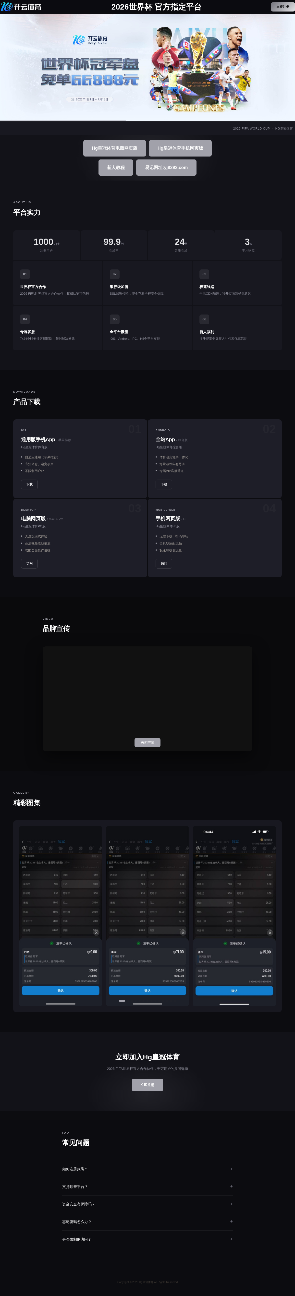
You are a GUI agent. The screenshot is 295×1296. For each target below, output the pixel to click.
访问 (29, 563)
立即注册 (283, 7)
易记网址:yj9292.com (166, 167)
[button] (122, 1001)
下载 (29, 484)
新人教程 (116, 167)
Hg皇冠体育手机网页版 (180, 148)
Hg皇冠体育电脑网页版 (114, 148)
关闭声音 (147, 742)
